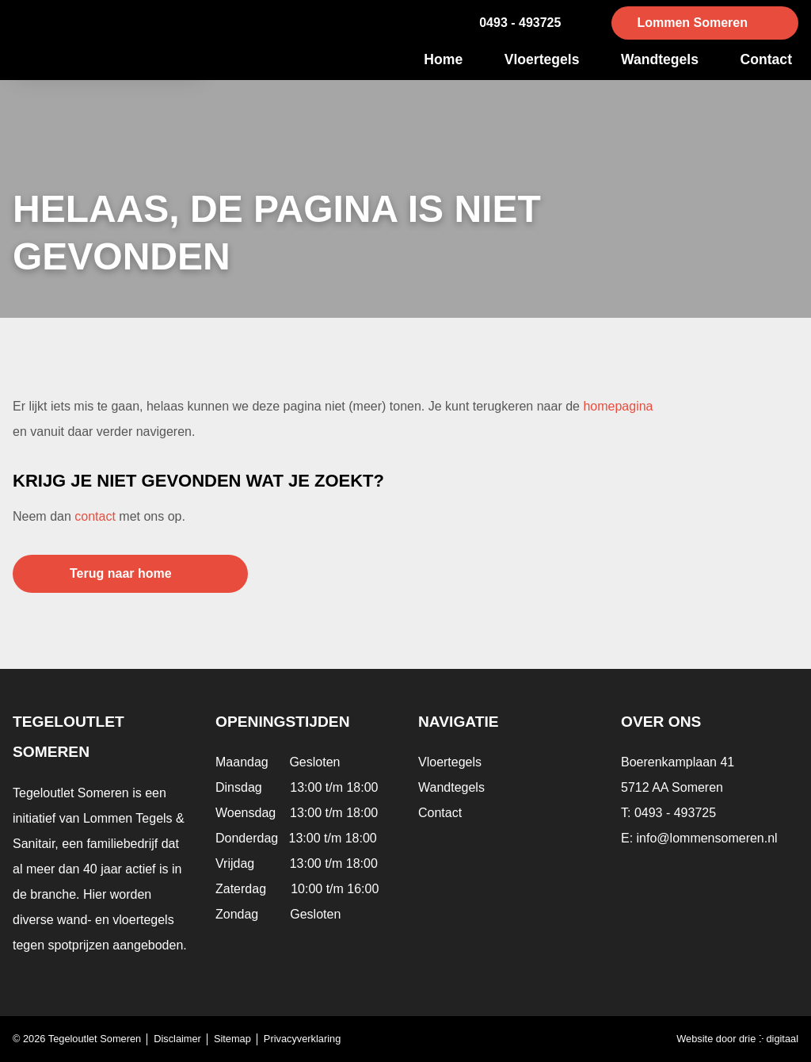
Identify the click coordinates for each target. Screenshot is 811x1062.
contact (95, 516)
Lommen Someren (692, 22)
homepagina (618, 406)
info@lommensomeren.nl (707, 838)
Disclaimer (177, 1039)
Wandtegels (660, 59)
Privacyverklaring (302, 1039)
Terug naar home (121, 573)
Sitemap (232, 1039)
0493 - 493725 (520, 22)
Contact (767, 59)
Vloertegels (542, 59)
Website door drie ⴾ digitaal (737, 1039)
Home (443, 59)
